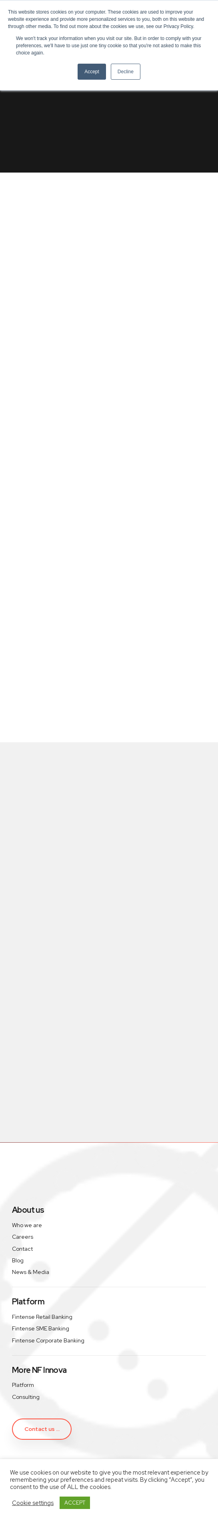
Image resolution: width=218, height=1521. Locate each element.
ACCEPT (74, 1502)
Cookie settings (33, 1503)
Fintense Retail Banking (42, 1316)
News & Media (30, 1272)
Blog (18, 1260)
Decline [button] (126, 71)
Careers (22, 1236)
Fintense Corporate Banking (48, 1340)
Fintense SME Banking (40, 1328)
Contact (22, 1248)
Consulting (26, 1396)
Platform (23, 1384)
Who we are (27, 1225)
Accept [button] (91, 71)
